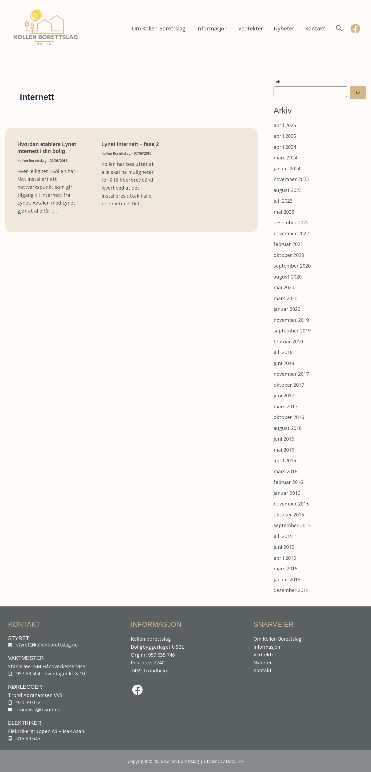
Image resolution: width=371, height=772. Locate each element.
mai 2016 (284, 449)
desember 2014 (291, 590)
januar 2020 (287, 309)
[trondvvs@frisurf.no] (35, 710)
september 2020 (292, 265)
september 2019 (292, 330)
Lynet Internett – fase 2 (130, 144)
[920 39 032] (25, 702)
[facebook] (137, 689)
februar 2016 (288, 482)
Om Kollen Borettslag (159, 28)
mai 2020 (284, 287)
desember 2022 (291, 222)
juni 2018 (284, 363)
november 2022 (291, 233)
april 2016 (285, 460)
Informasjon (212, 28)
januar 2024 (287, 168)
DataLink (235, 761)
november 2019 (291, 320)
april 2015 (285, 558)
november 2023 (291, 179)
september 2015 (292, 525)
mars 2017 (285, 406)
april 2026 (285, 125)
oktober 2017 (289, 385)
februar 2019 (288, 341)
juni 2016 (284, 439)
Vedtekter (250, 28)
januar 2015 (287, 579)
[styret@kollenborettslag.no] (44, 644)
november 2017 (291, 374)
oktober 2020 (289, 255)
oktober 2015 (289, 514)
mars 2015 (285, 568)
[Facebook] (355, 29)
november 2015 (291, 503)
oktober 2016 (289, 417)
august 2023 (288, 190)
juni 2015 (284, 547)
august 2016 (288, 428)
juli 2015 (283, 536)
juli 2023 (283, 201)
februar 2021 (288, 244)
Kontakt (315, 28)
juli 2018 (283, 352)
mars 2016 (285, 471)
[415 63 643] (25, 738)
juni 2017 (284, 395)
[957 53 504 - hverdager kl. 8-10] (47, 673)
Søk (277, 81)
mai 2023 (284, 212)
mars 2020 (285, 298)
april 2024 (285, 147)
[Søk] (358, 92)
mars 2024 (285, 157)
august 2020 (288, 276)
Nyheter (284, 28)
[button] (339, 29)
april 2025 (285, 136)
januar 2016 (287, 493)
